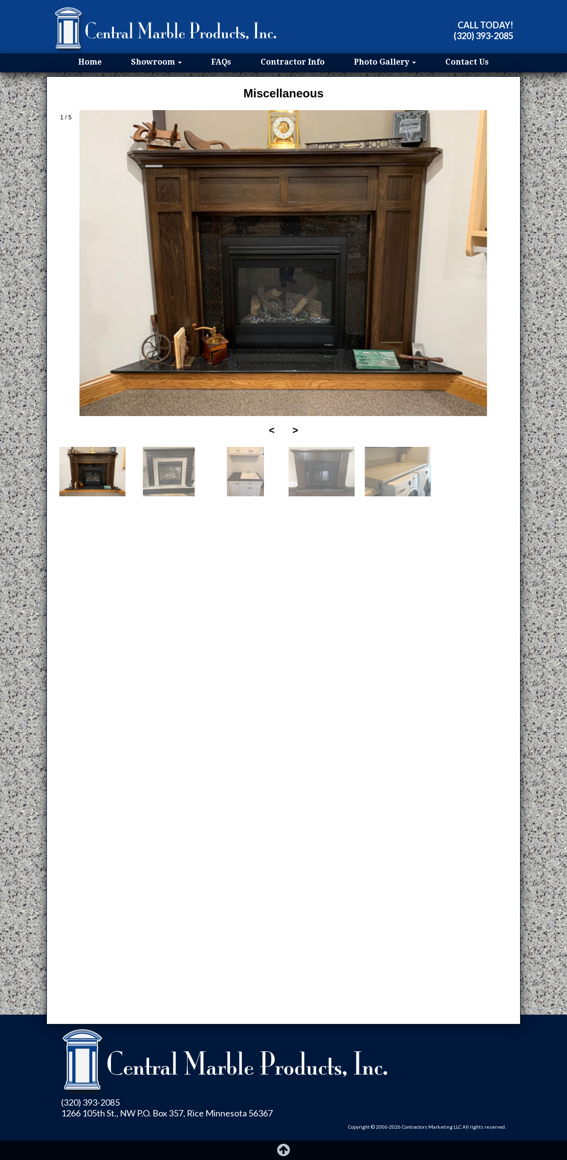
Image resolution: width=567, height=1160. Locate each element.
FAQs (221, 62)
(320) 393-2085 (483, 35)
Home (90, 62)
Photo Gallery (385, 62)
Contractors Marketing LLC (431, 1127)
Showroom (156, 62)
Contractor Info (293, 62)
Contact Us (467, 62)
